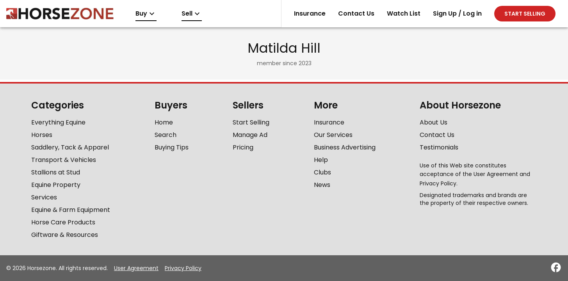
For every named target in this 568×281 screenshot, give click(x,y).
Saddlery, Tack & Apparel (70, 147)
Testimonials (439, 147)
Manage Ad (250, 134)
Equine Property (55, 184)
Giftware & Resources (64, 234)
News (322, 184)
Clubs (322, 172)
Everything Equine (58, 122)
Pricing (243, 147)
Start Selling (251, 122)
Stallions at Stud (55, 172)
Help (321, 159)
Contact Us (356, 13)
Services (44, 197)
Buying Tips (172, 147)
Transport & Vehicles (63, 159)
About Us (433, 122)
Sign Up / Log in (457, 13)
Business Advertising (345, 147)
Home (164, 122)
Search (165, 134)
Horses (41, 134)
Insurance (310, 13)
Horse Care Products (63, 222)
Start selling (524, 14)
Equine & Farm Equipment (70, 209)
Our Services (333, 134)
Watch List (403, 13)
